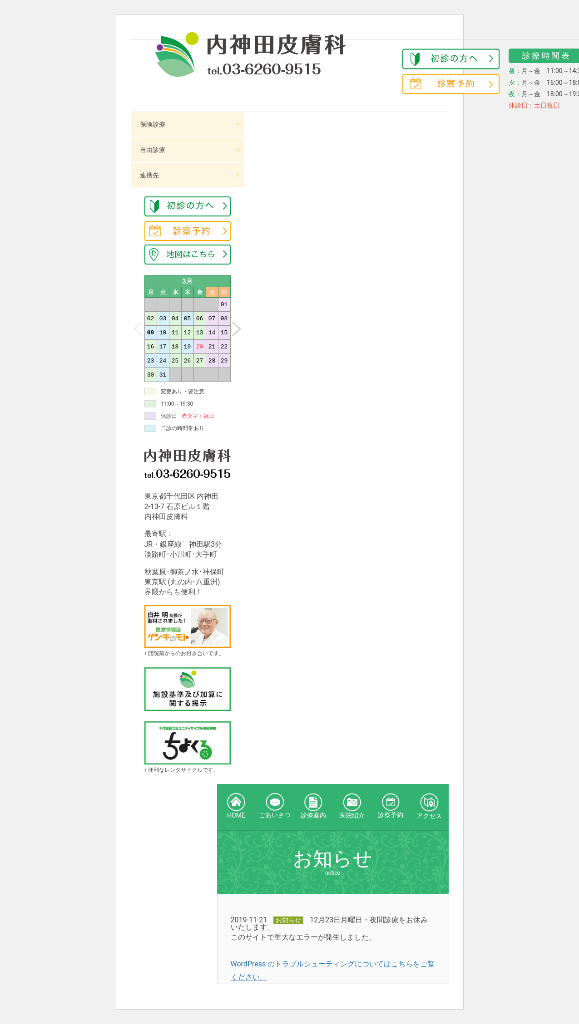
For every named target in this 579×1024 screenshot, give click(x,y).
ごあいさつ (275, 805)
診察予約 (390, 805)
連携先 (149, 175)
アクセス (429, 806)
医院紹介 (352, 806)
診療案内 (313, 806)
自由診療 (152, 149)
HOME (236, 806)
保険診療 (152, 124)
